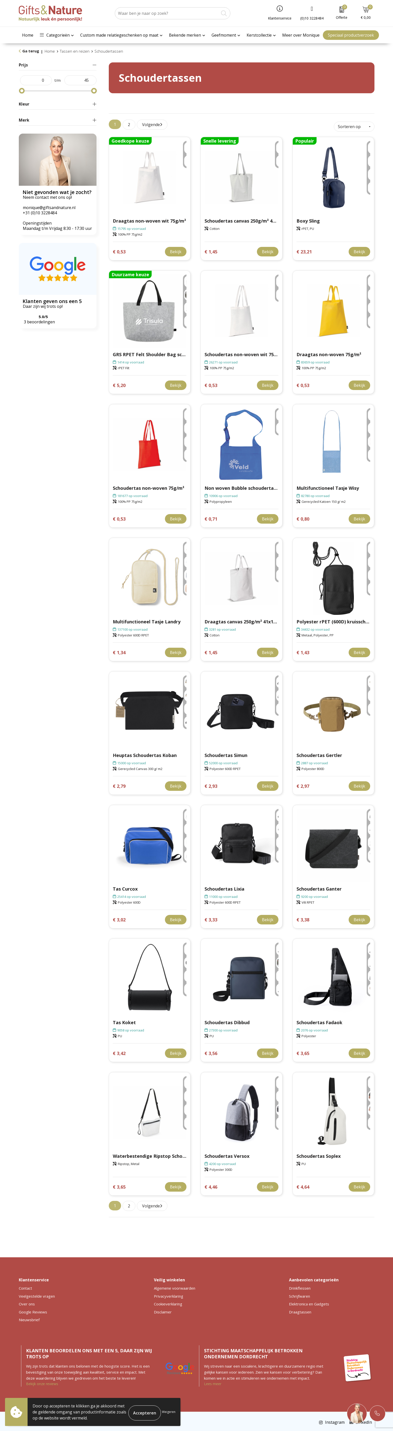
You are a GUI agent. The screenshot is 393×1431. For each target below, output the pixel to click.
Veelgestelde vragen (37, 1293)
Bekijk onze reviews (42, 1381)
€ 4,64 (303, 1185)
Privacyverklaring (168, 1293)
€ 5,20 (119, 383)
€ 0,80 (303, 517)
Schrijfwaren (299, 1293)
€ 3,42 (119, 1051)
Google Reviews (33, 1309)
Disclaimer (163, 1309)
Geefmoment (224, 35)
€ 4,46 (211, 1185)
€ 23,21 (304, 249)
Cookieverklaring (168, 1301)
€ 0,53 (119, 249)
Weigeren (168, 1412)
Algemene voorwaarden (174, 1286)
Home (27, 35)
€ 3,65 (303, 1051)
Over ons (27, 1301)
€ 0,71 (211, 517)
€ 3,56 (211, 1051)
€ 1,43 (303, 650)
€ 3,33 (211, 917)
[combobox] (167, 13)
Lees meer (212, 1381)
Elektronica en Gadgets (309, 1301)
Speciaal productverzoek (351, 35)
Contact (25, 1286)
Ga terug (30, 50)
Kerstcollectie (259, 35)
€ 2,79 (119, 784)
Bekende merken (185, 35)
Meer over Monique (301, 35)
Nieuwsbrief (29, 1317)
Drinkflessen (300, 1286)
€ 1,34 (119, 650)
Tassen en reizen (74, 51)
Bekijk (175, 249)
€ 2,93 (211, 784)
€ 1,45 (211, 249)
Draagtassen (300, 1309)
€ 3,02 (119, 917)
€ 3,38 (303, 917)
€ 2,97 (303, 784)
